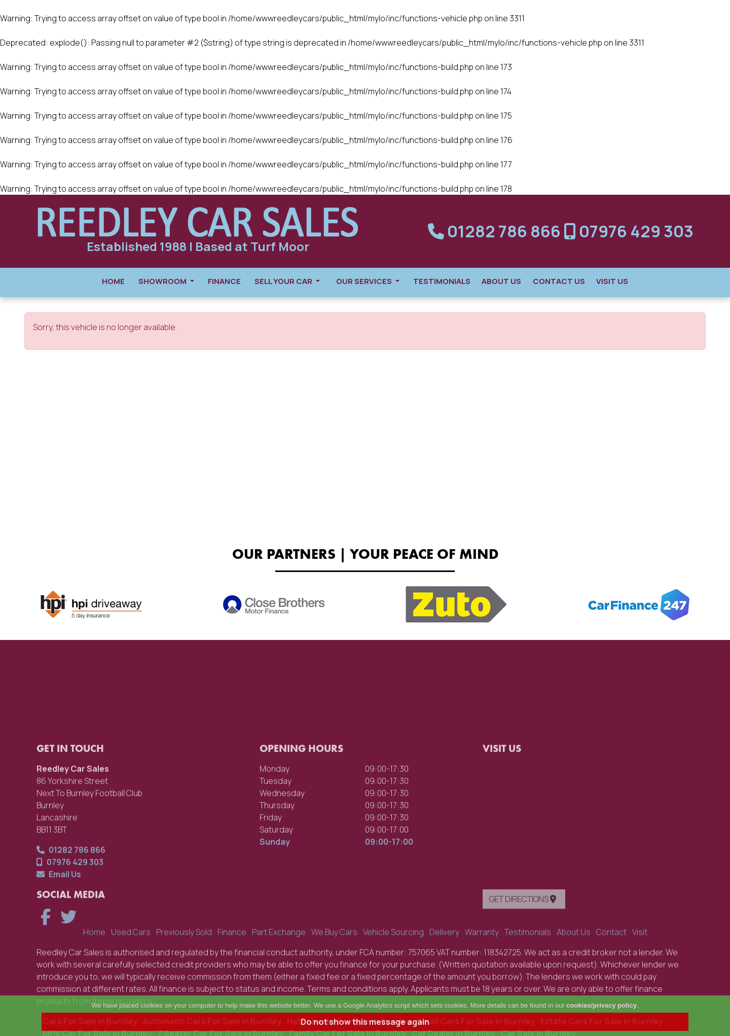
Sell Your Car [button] (287, 281)
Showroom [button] (166, 281)
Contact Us (559, 281)
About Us (501, 281)
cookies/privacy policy (601, 1005)
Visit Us (612, 281)
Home (113, 281)
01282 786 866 (496, 231)
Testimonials (441, 281)
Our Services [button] (367, 281)
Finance (224, 281)
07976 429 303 (629, 231)
